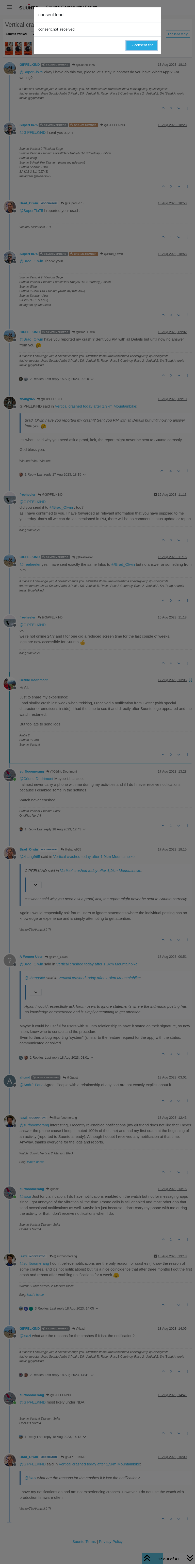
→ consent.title (141, 45)
